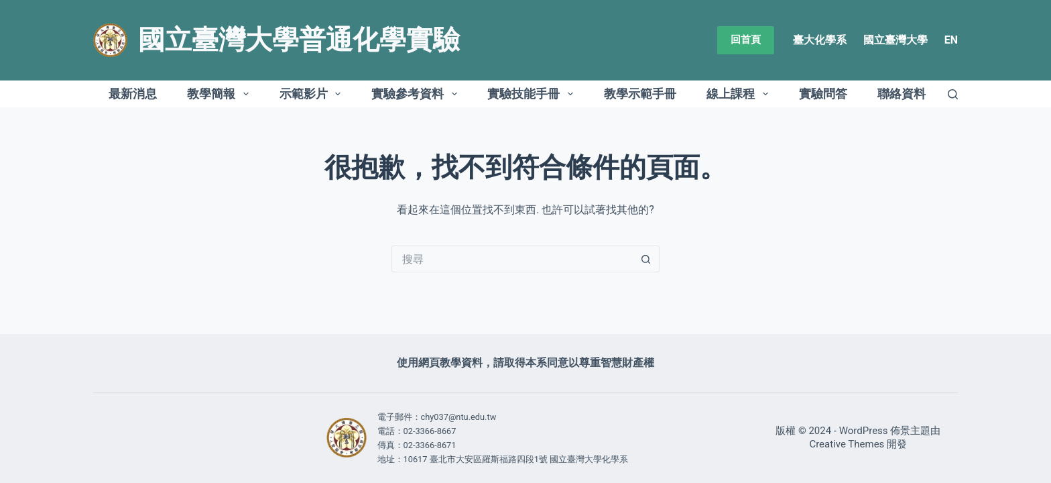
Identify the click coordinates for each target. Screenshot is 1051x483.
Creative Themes (846, 444)
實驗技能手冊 (532, 94)
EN (951, 40)
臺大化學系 (820, 40)
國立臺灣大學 (895, 40)
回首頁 (746, 40)
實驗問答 (823, 94)
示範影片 (313, 94)
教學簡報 (220, 94)
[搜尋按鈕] (646, 259)
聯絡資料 (901, 94)
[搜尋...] (512, 259)
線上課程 (740, 94)
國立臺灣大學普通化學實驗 (299, 40)
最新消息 (133, 94)
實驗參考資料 (416, 94)
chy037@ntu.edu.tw (459, 417)
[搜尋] (953, 94)
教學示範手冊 (640, 94)
